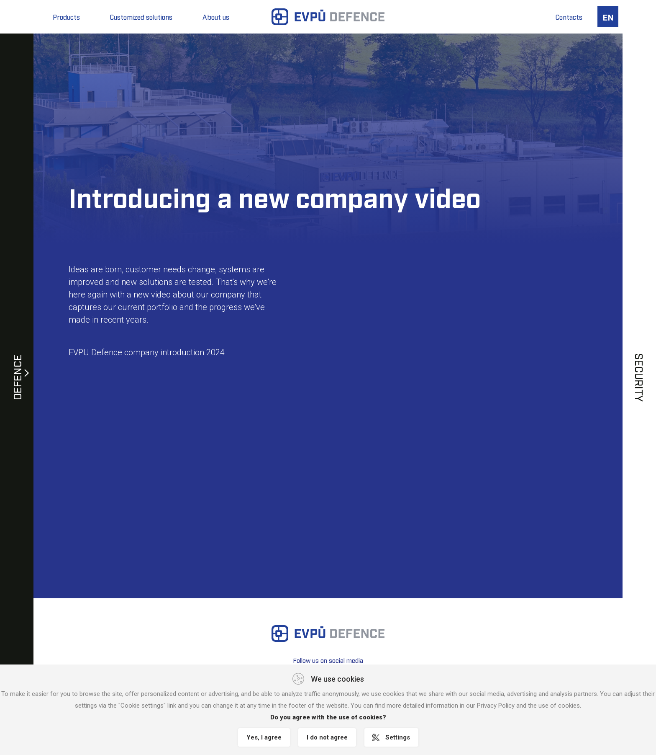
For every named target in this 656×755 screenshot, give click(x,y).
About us (215, 17)
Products (66, 17)
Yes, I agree (264, 737)
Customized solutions (141, 17)
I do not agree (327, 737)
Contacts (569, 17)
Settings (397, 737)
